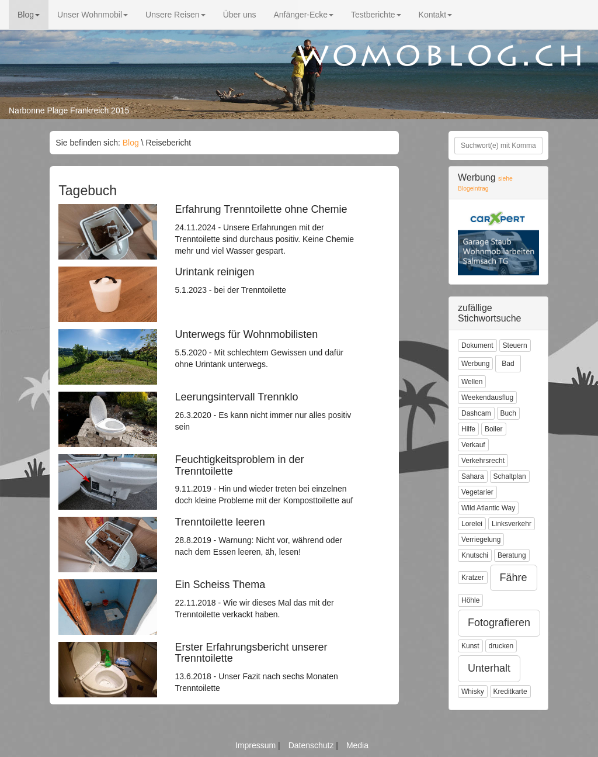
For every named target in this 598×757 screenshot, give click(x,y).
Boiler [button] (494, 429)
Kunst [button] (470, 646)
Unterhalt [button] (489, 668)
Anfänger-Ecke (303, 14)
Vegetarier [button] (477, 492)
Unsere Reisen (175, 14)
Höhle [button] (470, 600)
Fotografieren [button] (499, 622)
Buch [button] (508, 413)
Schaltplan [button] (509, 476)
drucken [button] (501, 646)
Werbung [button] (475, 364)
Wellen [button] (471, 382)
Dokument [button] (477, 345)
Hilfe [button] (468, 429)
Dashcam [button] (476, 413)
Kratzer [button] (472, 577)
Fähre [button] (513, 577)
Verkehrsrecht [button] (483, 461)
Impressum (256, 745)
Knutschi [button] (474, 555)
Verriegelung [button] (480, 539)
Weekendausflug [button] (487, 397)
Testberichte (376, 14)
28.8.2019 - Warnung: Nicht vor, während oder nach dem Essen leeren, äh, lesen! (267, 536)
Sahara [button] (472, 476)
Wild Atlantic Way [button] (488, 508)
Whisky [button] (472, 691)
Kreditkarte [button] (510, 691)
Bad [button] (508, 364)
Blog (29, 14)
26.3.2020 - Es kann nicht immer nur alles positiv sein (267, 411)
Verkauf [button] (473, 445)
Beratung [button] (512, 555)
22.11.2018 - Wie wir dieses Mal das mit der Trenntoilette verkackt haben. (267, 599)
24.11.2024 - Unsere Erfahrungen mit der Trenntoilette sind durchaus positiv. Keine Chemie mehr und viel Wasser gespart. (267, 229)
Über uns (239, 14)
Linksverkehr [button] (511, 524)
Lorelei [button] (471, 524)
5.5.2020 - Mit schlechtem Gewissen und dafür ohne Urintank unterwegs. (267, 349)
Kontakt (435, 14)
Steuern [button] (515, 345)
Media (357, 745)
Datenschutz (312, 745)
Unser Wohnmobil (92, 14)
